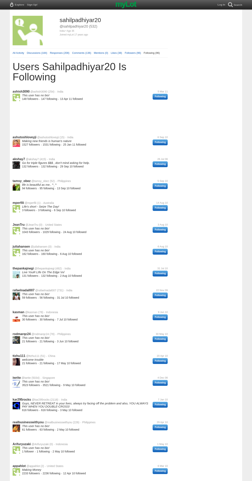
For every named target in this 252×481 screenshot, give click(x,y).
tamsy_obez (22, 181)
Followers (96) (133, 52)
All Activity (18, 52)
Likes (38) (116, 52)
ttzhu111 (19, 356)
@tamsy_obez (40, 181)
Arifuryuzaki (22, 444)
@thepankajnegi (44, 268)
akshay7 (19, 159)
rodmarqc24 (22, 334)
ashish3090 (21, 91)
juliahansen (21, 246)
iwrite (17, 377)
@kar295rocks (40, 399)
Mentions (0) (101, 52)
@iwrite (26, 377)
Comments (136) (81, 52)
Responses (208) (59, 52)
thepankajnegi (23, 268)
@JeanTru (31, 224)
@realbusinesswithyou (58, 422)
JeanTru (19, 224)
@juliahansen (39, 246)
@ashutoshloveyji (48, 137)
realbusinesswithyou (28, 422)
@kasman (31, 312)
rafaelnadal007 (23, 290)
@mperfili (30, 202)
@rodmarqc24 (40, 334)
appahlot (19, 466)
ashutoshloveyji (24, 137)
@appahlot (33, 466)
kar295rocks (22, 399)
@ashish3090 (38, 91)
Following (160, 96)
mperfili (18, 202)
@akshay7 (32, 159)
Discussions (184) (37, 52)
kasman (18, 312)
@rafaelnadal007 (45, 290)
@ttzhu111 (33, 356)
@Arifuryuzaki (40, 444)
